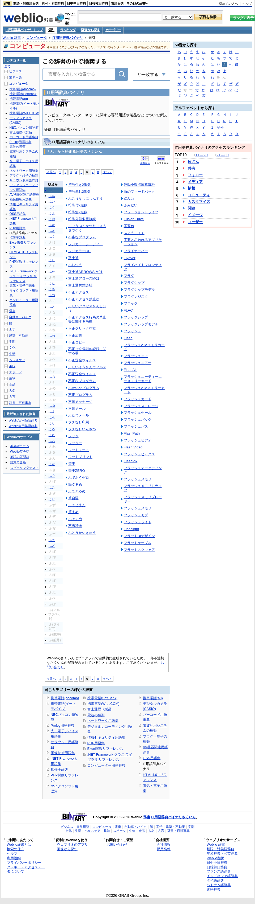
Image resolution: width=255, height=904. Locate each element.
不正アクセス (78, 292)
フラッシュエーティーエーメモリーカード (143, 379)
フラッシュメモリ (137, 479)
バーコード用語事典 (24, 137)
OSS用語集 (151, 758)
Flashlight (131, 529)
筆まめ (73, 512)
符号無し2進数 (79, 192)
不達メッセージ (80, 402)
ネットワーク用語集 (102, 721)
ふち (52, 289)
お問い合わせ (117, 844)
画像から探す (90, 30)
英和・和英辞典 (53, 3)
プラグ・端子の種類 (24, 175)
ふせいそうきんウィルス (87, 367)
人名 (12, 390)
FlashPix (131, 461)
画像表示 (145, 163)
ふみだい (131, 205)
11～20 (202, 155)
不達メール (77, 409)
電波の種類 (96, 715)
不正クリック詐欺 (82, 328)
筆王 (71, 464)
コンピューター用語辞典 (106, 765)
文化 (12, 348)
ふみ (52, 377)
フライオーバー (136, 251)
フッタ (73, 436)
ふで (52, 540)
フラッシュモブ (136, 515)
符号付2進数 (77, 205)
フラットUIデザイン (139, 536)
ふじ (52, 499)
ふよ (52, 412)
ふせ (52, 271)
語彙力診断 (18, 462)
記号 (220, 127)
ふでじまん (77, 505)
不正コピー (77, 342)
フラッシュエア (136, 356)
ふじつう (75, 265)
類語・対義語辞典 (26, 3)
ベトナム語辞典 (219, 885)
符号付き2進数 (79, 185)
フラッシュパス (136, 426)
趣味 (12, 366)
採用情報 (164, 849)
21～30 (222, 155)
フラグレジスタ (136, 296)
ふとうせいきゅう (82, 533)
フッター (75, 443)
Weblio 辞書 (12, 38)
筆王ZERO (76, 471)
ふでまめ (75, 519)
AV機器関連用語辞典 (24, 195)
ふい (52, 201)
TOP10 (180, 155)
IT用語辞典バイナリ (67, 38)
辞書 (7, 3)
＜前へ (51, 172)
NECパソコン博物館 (24, 127)
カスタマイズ (199, 201)
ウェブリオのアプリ (72, 844)
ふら (52, 417)
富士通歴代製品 (99, 709)
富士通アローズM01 (83, 278)
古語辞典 (117, 3)
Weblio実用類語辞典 (23, 420)
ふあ (52, 196)
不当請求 (75, 526)
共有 (191, 168)
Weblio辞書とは (19, 844)
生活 (12, 354)
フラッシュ (132, 331)
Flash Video (133, 447)
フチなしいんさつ (82, 429)
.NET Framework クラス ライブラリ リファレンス (24, 276)
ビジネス (15, 71)
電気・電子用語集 (22, 286)
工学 (12, 329)
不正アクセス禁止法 (83, 299)
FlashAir (130, 370)
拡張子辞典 (59, 769)
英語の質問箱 (19, 457)
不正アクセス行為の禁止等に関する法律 (87, 319)
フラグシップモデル (139, 290)
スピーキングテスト (24, 468)
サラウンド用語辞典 (24, 180)
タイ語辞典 (215, 880)
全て (7, 66)
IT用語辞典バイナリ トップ (24, 30)
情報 (191, 188)
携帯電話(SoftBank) (102, 698)
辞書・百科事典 (20, 403)
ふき (52, 231)
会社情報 (164, 844)
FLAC (128, 310)
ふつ (52, 295)
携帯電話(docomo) (65, 698)
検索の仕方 (15, 849)
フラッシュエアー (137, 363)
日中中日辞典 (76, 3)
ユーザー (195, 222)
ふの (52, 336)
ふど (52, 546)
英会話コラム (19, 446)
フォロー (195, 175)
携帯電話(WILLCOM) (103, 704)
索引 (51, 30)
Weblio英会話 (19, 451)
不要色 (129, 226)
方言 (12, 397)
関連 (191, 208)
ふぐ (52, 476)
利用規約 (14, 858)
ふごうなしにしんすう (85, 199)
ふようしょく (134, 233)
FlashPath (132, 433)
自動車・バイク (20, 317)
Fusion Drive (134, 219)
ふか (52, 225)
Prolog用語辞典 (62, 725)
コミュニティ (199, 195)
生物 (12, 378)
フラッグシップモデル (141, 324)
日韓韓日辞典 (98, 3)
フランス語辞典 (219, 871)
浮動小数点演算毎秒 (139, 185)
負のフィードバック (139, 192)
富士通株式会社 (80, 285)
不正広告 (75, 335)
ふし (52, 260)
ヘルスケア (17, 360)
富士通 (73, 258)
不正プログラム (80, 395)
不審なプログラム (82, 237)
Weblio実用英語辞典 (23, 426)
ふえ (52, 213)
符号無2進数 (77, 212)
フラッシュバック (137, 420)
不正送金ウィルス (82, 360)
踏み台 (129, 199)
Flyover (129, 258)
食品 (12, 384)
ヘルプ (247, 4)
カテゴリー (113, 30)
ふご (52, 487)
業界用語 (15, 77)
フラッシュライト (137, 522)
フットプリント (80, 457)
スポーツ (15, 372)
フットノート (78, 450)
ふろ (52, 441)
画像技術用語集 (63, 753)
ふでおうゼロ (78, 478)
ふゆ (52, 406)
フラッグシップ (136, 317)
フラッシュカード (137, 399)
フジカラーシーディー (85, 244)
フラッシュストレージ (141, 406)
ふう (52, 207)
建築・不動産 (18, 335)
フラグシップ (134, 283)
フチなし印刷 (78, 422)
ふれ (52, 435)
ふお (52, 219)
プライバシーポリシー (24, 863)
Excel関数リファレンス (105, 749)
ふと (52, 307)
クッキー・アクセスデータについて (26, 869)
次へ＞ (107, 172)
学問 (12, 341)
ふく (52, 237)
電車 (12, 311)
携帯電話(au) (153, 698)
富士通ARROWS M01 (85, 272)
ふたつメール (78, 415)
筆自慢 (73, 498)
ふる (52, 429)
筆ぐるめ (75, 484)
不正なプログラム (82, 381)
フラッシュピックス (139, 454)
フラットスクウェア (139, 550)
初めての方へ (228, 4)
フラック (131, 303)
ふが (52, 464)
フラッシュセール (137, 413)
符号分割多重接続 (82, 219)
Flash (128, 338)
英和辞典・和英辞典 (222, 854)
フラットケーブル (137, 543)
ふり (52, 423)
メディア (195, 181)
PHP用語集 (96, 743)
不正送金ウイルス (82, 374)
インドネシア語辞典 (222, 876)
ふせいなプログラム (83, 388)
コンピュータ (36, 38)
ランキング (68, 30)
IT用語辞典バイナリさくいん (173, 817)
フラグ (129, 276)
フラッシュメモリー (139, 508)
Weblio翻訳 (215, 858)
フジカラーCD (79, 251)
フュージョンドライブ (141, 212)
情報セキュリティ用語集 (106, 737)
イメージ (195, 215)
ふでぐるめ (77, 491)
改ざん (193, 161)
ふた (52, 283)
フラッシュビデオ (137, 440)
